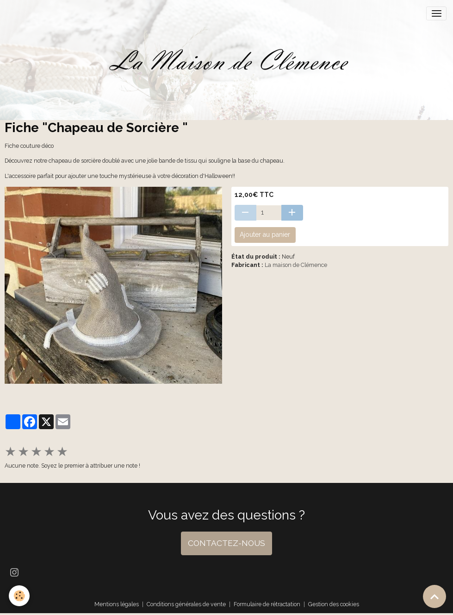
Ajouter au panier (265, 234)
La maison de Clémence (296, 264)
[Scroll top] (434, 596)
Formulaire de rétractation (267, 604)
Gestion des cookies (333, 604)
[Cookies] (19, 595)
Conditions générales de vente (186, 604)
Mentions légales (116, 604)
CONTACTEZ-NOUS (226, 543)
